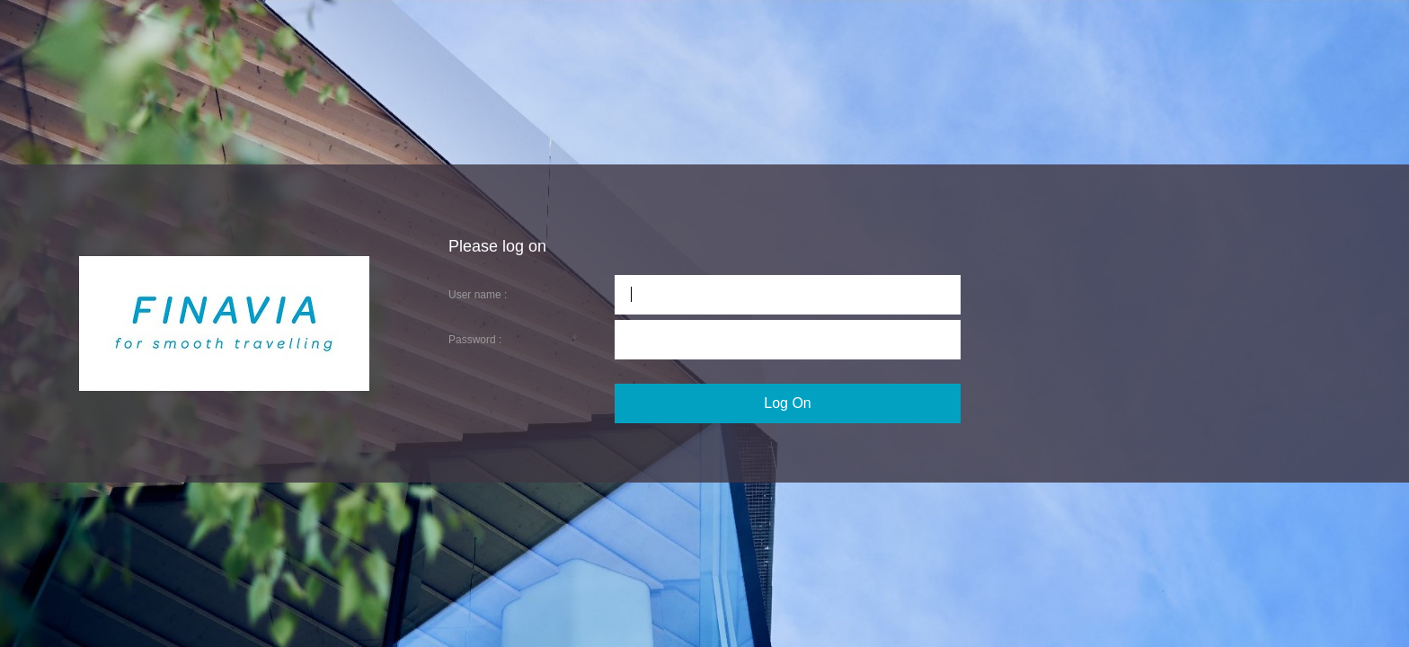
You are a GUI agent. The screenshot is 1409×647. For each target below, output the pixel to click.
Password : (474, 339)
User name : (477, 294)
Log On (787, 403)
